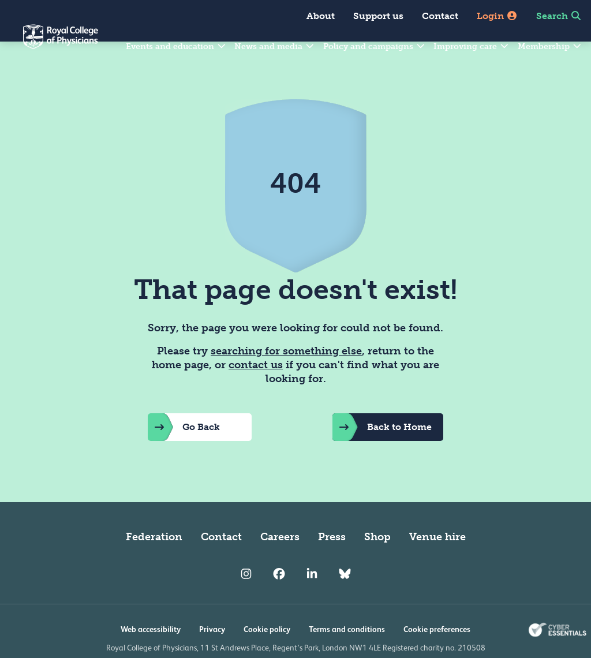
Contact (440, 15)
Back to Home (382, 455)
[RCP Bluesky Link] (344, 601)
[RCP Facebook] (279, 601)
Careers (280, 564)
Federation (154, 564)
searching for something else (286, 378)
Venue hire (437, 564)
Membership (550, 46)
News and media (274, 46)
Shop (377, 564)
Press (332, 564)
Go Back (184, 455)
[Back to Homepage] (49, 43)
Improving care (471, 46)
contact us (256, 392)
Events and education (176, 46)
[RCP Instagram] (246, 601)
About (320, 15)
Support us (378, 15)
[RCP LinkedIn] (312, 601)
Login (497, 15)
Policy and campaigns (374, 46)
